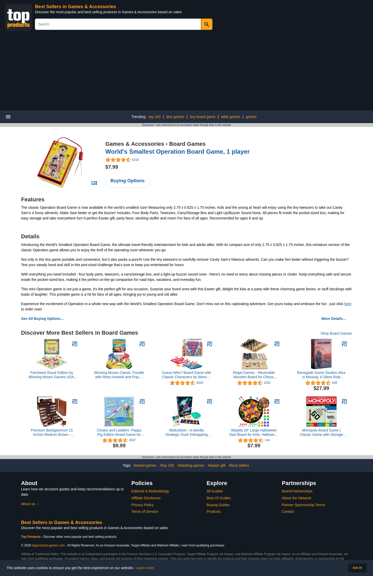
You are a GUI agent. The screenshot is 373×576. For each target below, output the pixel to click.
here (347, 304)
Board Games (187, 144)
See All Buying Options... (42, 319)
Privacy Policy (142, 505)
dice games (175, 117)
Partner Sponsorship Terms (303, 505)
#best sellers (239, 465)
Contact (288, 511)
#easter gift (216, 465)
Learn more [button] (145, 568)
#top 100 (167, 465)
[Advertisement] (186, 72)
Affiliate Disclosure (146, 498)
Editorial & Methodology (150, 491)
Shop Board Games (336, 333)
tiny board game (202, 117)
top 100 (155, 117)
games (251, 117)
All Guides (215, 491)
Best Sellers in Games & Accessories (75, 6)
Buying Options (128, 180)
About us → (30, 504)
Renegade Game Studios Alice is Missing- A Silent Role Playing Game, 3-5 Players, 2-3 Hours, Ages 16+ (321, 375)
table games (230, 117)
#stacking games (190, 465)
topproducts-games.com (48, 545)
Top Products (31, 537)
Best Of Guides (219, 498)
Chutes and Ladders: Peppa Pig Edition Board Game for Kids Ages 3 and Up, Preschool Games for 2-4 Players (119, 432)
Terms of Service (144, 511)
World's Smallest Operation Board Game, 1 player (177, 151)
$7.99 (111, 167)
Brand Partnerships (297, 491)
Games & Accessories (134, 144)
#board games (145, 465)
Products (214, 511)
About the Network (296, 498)
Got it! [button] (357, 568)
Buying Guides (218, 505)
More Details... (334, 319)
